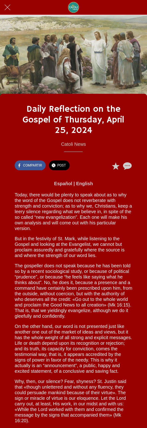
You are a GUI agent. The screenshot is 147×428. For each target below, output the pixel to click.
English (84, 183)
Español (63, 183)
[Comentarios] (126, 165)
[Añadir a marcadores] (115, 165)
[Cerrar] (7, 7)
